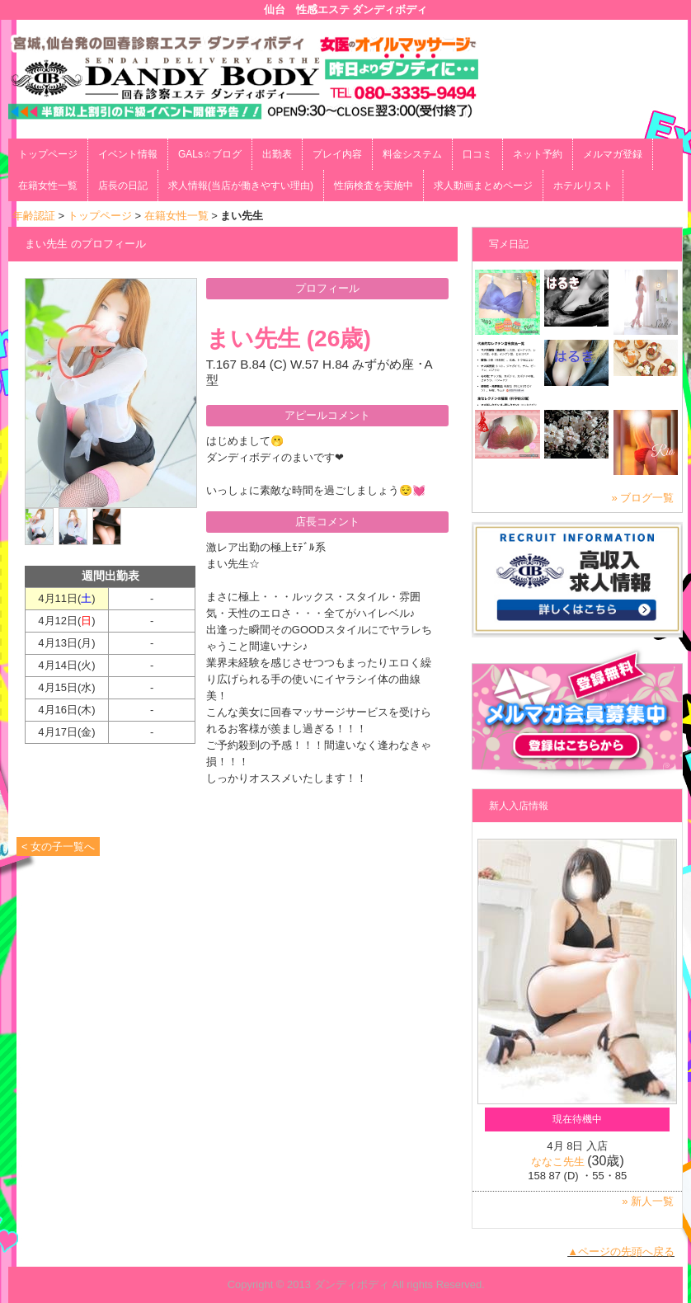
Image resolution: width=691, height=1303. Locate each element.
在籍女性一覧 (48, 185)
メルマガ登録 (612, 154)
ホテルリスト (583, 185)
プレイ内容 (337, 154)
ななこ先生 (558, 1161)
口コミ (477, 154)
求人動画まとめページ (483, 185)
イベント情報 (127, 154)
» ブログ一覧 (643, 498)
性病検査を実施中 (373, 185)
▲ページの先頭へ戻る (621, 1251)
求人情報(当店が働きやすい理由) (240, 185)
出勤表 (277, 154)
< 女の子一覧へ (58, 846)
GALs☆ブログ (210, 154)
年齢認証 (33, 215)
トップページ (48, 154)
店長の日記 (123, 185)
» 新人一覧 (648, 1201)
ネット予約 (537, 154)
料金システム (412, 154)
